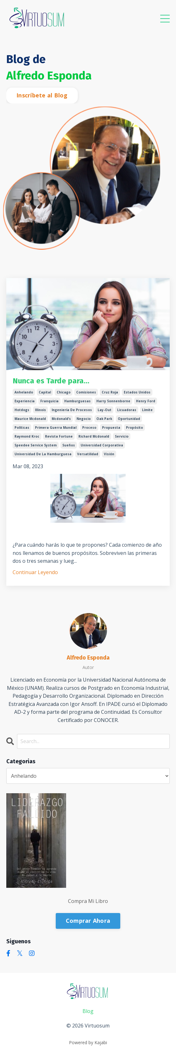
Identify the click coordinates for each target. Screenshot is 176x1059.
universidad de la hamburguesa (42, 454)
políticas (21, 427)
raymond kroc (26, 436)
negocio (84, 418)
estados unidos (137, 392)
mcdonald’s (61, 418)
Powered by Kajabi (88, 1042)
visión (109, 454)
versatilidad (87, 454)
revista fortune (59, 436)
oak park (104, 418)
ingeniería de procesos (72, 410)
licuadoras (126, 410)
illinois (40, 410)
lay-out (104, 410)
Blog (88, 1011)
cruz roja (110, 392)
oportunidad (129, 418)
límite (147, 410)
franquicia (49, 401)
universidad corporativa (102, 445)
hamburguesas (77, 401)
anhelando (23, 392)
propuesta (111, 427)
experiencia (24, 401)
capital (45, 392)
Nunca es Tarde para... (51, 380)
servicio (121, 436)
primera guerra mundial (56, 427)
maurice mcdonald (30, 418)
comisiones (86, 392)
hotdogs (21, 410)
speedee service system (35, 445)
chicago (64, 392)
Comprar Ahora (88, 920)
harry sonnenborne (113, 401)
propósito (134, 427)
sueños (68, 445)
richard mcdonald (93, 436)
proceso (89, 427)
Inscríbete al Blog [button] (42, 95)
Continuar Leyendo (35, 572)
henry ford (145, 401)
